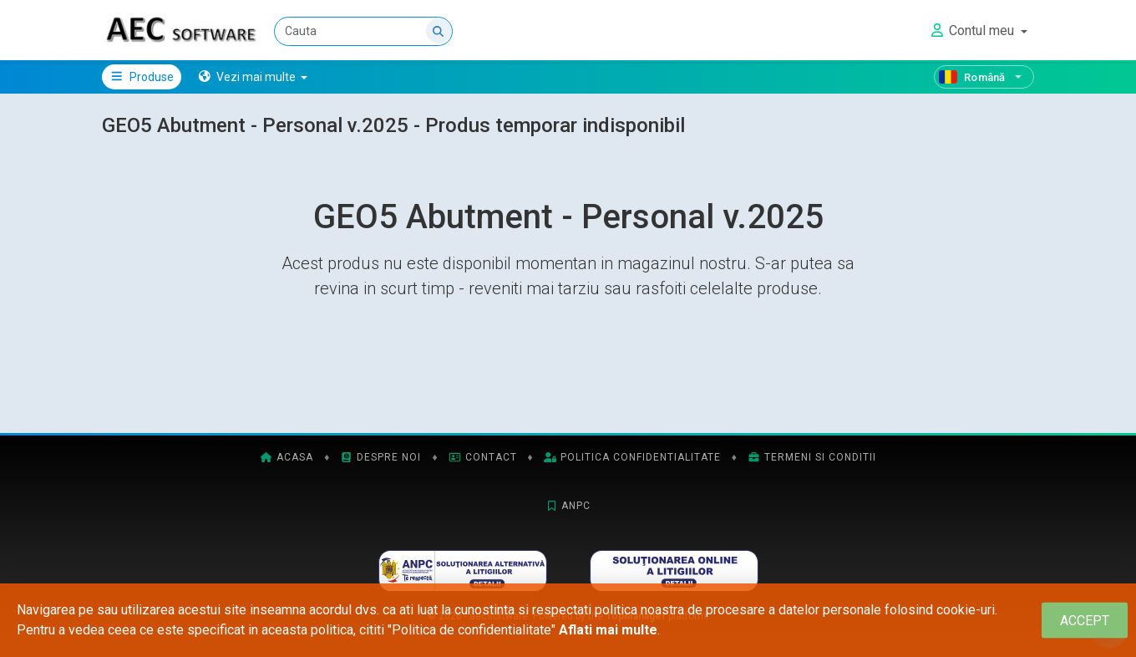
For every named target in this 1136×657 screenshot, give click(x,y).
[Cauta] (363, 31)
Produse (141, 77)
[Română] (984, 77)
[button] (253, 76)
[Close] (1085, 621)
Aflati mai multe (608, 630)
